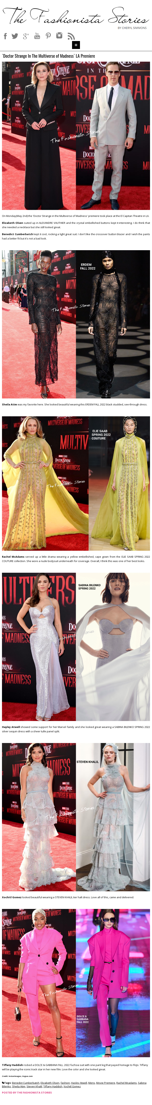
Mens (91, 1083)
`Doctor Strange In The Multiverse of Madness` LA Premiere (48, 56)
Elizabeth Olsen (50, 1083)
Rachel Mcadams (126, 1083)
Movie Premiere (105, 1083)
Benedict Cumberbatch (25, 1083)
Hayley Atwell (79, 1083)
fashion (65, 1083)
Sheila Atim (18, 1086)
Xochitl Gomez (72, 1086)
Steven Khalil (34, 1086)
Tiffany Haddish (52, 1086)
